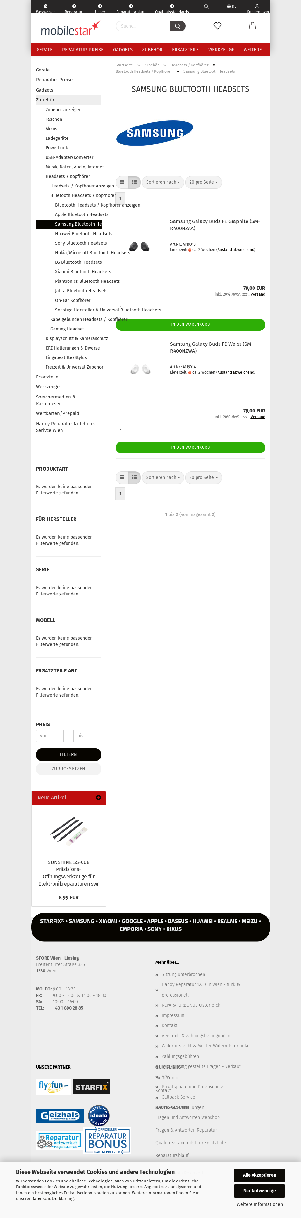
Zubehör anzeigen (64, 109)
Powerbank (57, 148)
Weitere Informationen (260, 1204)
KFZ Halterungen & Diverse (73, 348)
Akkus (51, 129)
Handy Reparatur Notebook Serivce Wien (65, 427)
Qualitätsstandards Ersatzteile (172, 8)
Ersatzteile (185, 49)
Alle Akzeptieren (259, 1175)
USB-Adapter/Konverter (69, 157)
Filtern (68, 754)
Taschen (54, 119)
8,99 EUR (69, 898)
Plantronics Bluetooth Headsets (78, 281)
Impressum (173, 1015)
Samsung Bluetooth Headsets (78, 224)
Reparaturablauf (172, 1155)
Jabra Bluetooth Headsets (78, 291)
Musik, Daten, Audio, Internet (73, 167)
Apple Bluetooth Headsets (78, 214)
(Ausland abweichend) (235, 250)
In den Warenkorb (190, 324)
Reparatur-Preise (83, 49)
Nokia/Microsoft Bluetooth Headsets (78, 252)
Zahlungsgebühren (180, 1056)
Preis (43, 724)
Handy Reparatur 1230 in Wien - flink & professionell (201, 989)
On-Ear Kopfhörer (72, 300)
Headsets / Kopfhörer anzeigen (75, 186)
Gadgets (123, 49)
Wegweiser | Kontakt (45, 8)
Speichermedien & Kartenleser (56, 400)
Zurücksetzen (69, 769)
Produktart (52, 469)
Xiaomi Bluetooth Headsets (78, 272)
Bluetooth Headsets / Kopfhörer (75, 195)
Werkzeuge (221, 49)
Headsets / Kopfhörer (68, 176)
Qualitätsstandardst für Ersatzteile (190, 1143)
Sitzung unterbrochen (183, 974)
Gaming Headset (67, 329)
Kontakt (169, 1025)
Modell (45, 620)
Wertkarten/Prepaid (57, 413)
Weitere (253, 49)
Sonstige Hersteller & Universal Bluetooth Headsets (78, 310)
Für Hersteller (56, 519)
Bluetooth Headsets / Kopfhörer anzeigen (78, 205)
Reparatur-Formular (74, 8)
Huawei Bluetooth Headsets (78, 233)
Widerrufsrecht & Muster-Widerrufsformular (206, 1046)
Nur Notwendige (259, 1191)
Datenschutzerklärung (53, 1198)
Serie (43, 570)
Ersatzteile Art (57, 671)
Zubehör (152, 49)
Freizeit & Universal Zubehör (73, 367)
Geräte (45, 49)
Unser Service (100, 8)
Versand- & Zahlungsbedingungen (196, 1035)
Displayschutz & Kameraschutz (73, 338)
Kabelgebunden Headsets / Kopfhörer (75, 319)
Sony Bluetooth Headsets (78, 243)
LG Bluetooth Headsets (78, 262)
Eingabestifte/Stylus (66, 357)
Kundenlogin (257, 8)
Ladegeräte (57, 138)
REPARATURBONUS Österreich (191, 1005)
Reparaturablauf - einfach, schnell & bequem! (131, 8)
